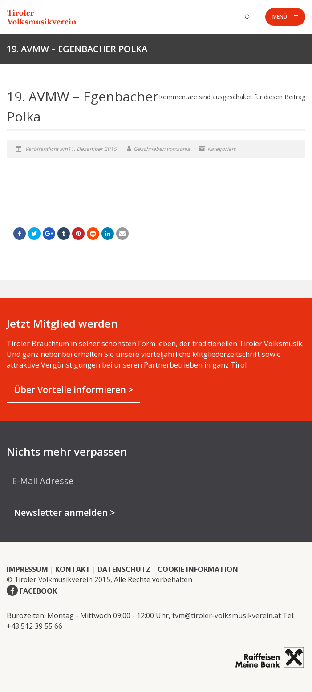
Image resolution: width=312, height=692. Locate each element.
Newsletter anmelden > (64, 512)
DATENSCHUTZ (123, 569)
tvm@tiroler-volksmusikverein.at (226, 615)
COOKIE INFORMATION (198, 569)
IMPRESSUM (27, 569)
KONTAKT (72, 569)
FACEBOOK (38, 591)
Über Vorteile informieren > (73, 390)
